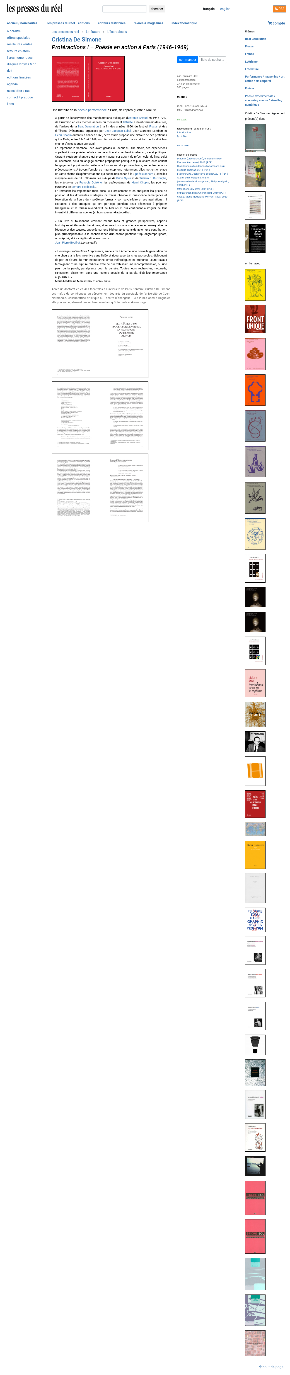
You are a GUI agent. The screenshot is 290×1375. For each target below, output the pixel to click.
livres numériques (20, 58)
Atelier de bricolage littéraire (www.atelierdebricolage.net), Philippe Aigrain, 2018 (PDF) (203, 181)
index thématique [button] (184, 23)
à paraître (14, 31)
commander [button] (187, 59)
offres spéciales (18, 38)
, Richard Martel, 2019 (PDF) (195, 189)
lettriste (128, 122)
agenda (12, 84)
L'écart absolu (117, 32)
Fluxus (153, 126)
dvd (9, 71)
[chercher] (124, 8)
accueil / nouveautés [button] (22, 23)
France (249, 54)
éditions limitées (19, 77)
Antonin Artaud (138, 118)
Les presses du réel (65, 32)
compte (276, 23)
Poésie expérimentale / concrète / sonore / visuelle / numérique (263, 100)
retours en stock (18, 51)
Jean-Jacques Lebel (118, 130)
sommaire (182, 145)
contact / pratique (20, 97)
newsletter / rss (18, 91)
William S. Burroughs (152, 178)
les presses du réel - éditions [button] (68, 23)
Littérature (93, 32)
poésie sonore (144, 174)
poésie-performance (92, 110)
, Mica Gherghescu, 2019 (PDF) (201, 192)
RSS (279, 9)
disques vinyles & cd (21, 64)
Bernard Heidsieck (82, 186)
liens (10, 104)
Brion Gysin (123, 178)
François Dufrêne (91, 182)
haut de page (271, 1367)
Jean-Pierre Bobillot (67, 242)
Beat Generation (88, 126)
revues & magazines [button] (148, 23)
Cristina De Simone (76, 39)
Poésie (249, 88)
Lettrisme (251, 61)
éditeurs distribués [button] (112, 23)
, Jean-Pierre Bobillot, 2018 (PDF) (202, 173)
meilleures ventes (19, 44)
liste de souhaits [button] (212, 59)
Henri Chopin (63, 135)
